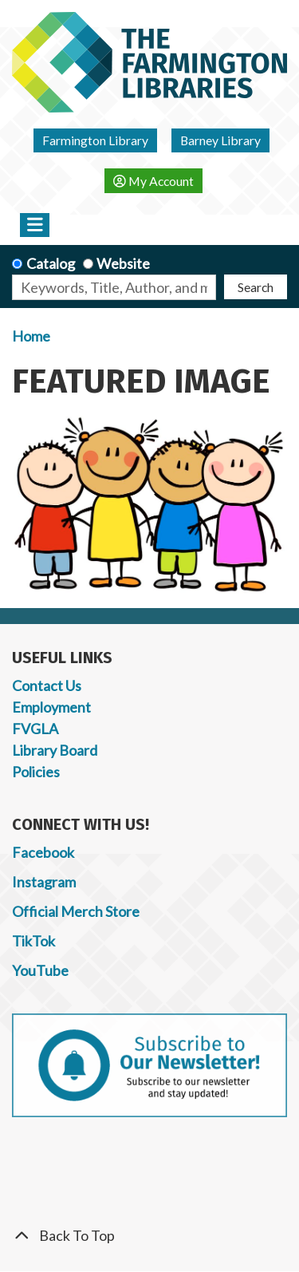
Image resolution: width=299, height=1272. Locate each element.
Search (255, 286)
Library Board (54, 750)
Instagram (44, 882)
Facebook (43, 852)
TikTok (33, 941)
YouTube (40, 970)
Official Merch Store (76, 911)
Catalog (50, 263)
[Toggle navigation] (34, 225)
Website (123, 263)
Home (31, 336)
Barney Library (220, 140)
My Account (153, 180)
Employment (51, 707)
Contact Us (46, 685)
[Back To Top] (149, 1235)
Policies (36, 771)
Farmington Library (95, 140)
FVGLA (35, 728)
